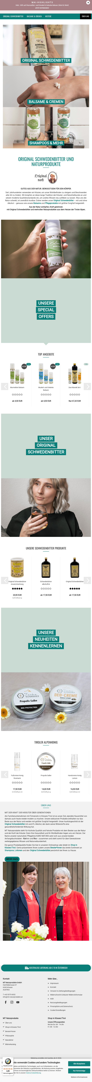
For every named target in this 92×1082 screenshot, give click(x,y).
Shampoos (9, 850)
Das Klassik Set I (75, 387)
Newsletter (9, 1040)
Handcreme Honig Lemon (74, 776)
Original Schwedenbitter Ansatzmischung (17, 583)
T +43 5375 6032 (9, 994)
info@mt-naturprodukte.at (13, 997)
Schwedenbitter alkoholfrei (46, 583)
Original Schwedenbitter (13, 16)
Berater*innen (56, 848)
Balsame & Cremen (34, 16)
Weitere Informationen (79, 1077)
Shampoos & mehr (46, 143)
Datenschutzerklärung (33, 1073)
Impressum (54, 983)
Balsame (37, 203)
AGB (52, 999)
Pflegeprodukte (51, 203)
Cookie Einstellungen (58, 1010)
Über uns (85, 16)
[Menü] (12, 1058)
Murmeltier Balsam (17, 387)
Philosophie (9, 1036)
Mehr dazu (12, 859)
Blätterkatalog (10, 1044)
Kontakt (53, 987)
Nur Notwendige (79, 1071)
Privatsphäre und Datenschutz (61, 1006)
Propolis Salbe (46, 775)
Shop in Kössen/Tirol (13, 1027)
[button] (4, 386)
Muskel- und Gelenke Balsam (46, 388)
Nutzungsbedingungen (58, 1003)
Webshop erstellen (37, 1058)
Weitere (48, 16)
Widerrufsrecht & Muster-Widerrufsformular (66, 995)
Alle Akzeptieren (79, 1064)
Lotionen (19, 850)
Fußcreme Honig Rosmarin (17, 776)
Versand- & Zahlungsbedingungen (62, 991)
